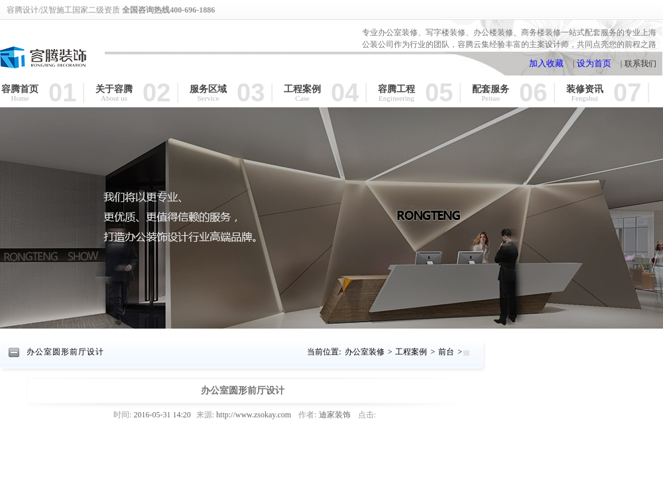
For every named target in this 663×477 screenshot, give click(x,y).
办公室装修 (365, 351)
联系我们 (640, 63)
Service (208, 98)
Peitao (490, 98)
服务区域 (208, 88)
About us (114, 98)
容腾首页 (19, 88)
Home (20, 98)
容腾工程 (396, 88)
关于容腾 (114, 88)
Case (302, 98)
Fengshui (585, 98)
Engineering (396, 98)
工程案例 (302, 88)
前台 (446, 351)
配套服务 (490, 88)
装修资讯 (584, 88)
